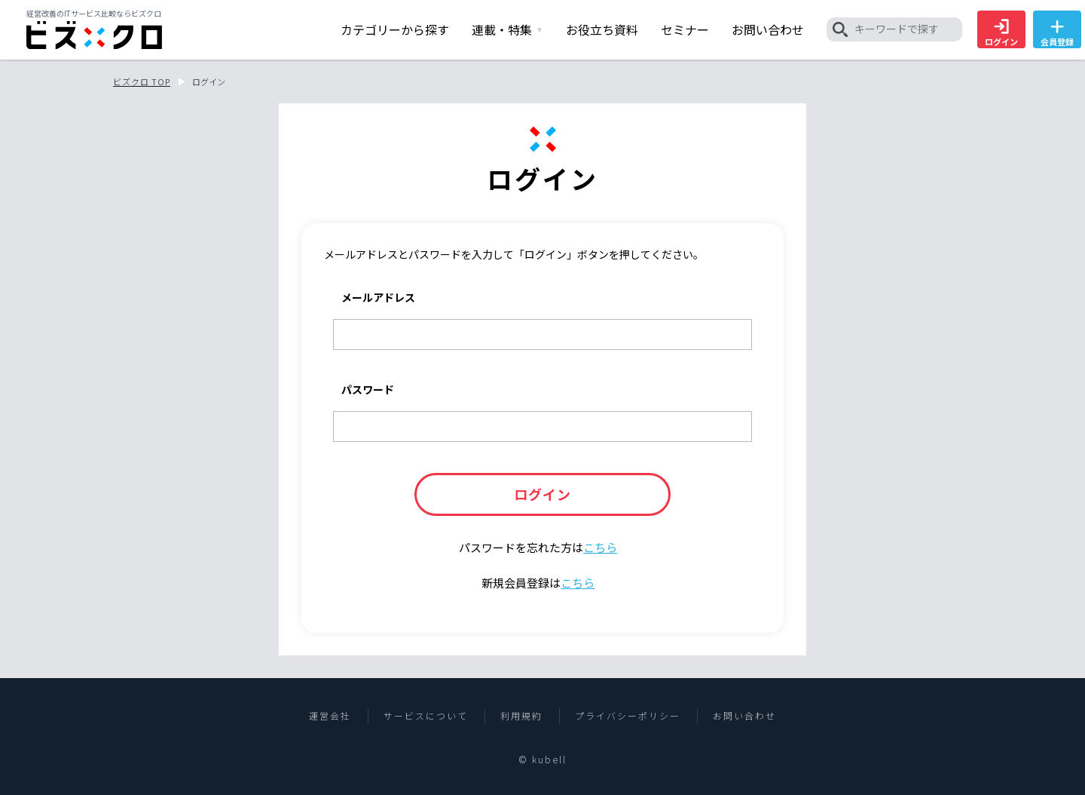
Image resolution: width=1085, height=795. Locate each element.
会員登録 (1057, 33)
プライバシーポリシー (627, 716)
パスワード (367, 389)
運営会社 (330, 716)
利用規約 (521, 716)
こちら (600, 547)
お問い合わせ (744, 716)
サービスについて (426, 716)
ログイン (1001, 33)
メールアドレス (378, 297)
